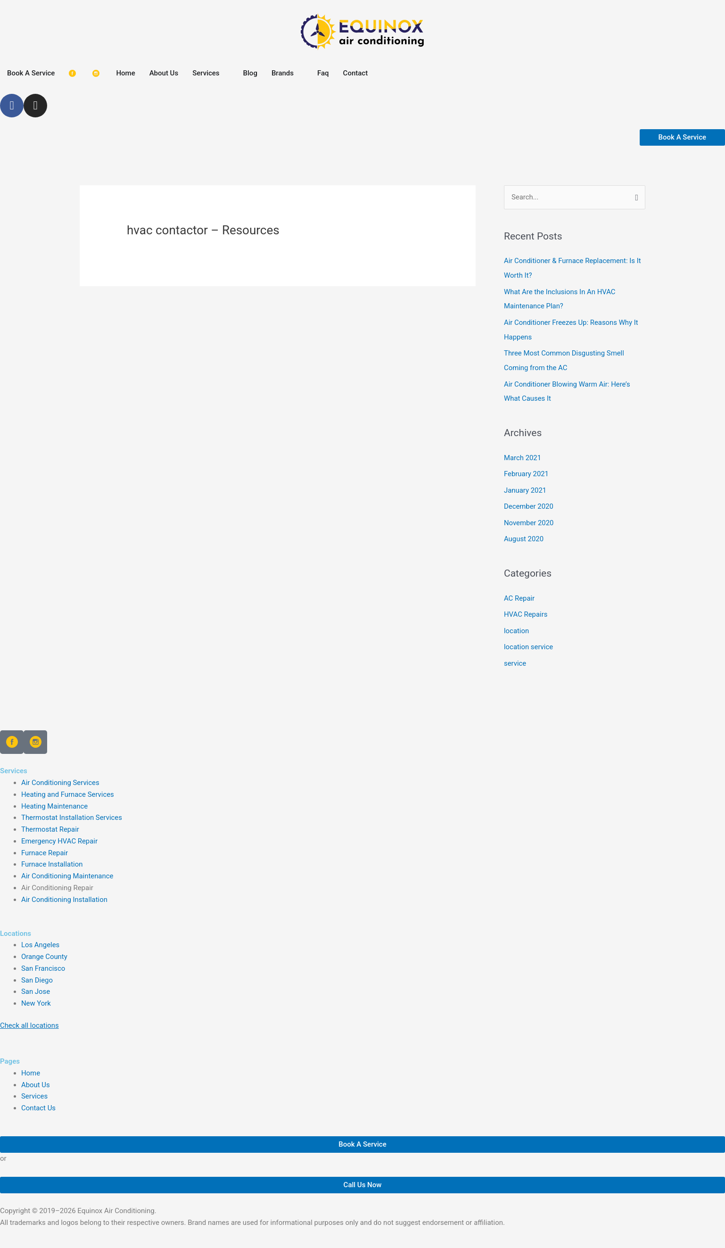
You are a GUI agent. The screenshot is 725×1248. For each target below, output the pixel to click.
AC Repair (519, 592)
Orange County (44, 949)
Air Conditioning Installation (64, 892)
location (516, 624)
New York (36, 996)
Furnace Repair (44, 845)
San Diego (37, 972)
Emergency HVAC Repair (59, 833)
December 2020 (529, 501)
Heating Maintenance (54, 798)
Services (34, 1088)
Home (30, 1065)
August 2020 (524, 533)
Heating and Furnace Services (68, 787)
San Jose (35, 984)
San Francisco (43, 961)
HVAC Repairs (526, 608)
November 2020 (529, 517)
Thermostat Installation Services (72, 810)
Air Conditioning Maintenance (67, 868)
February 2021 (526, 470)
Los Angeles (40, 937)
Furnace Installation (52, 856)
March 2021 (523, 454)
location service (528, 640)
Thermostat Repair (50, 822)
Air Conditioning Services (60, 775)
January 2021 (525, 486)
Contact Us (38, 1100)
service (515, 656)
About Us (35, 1077)
